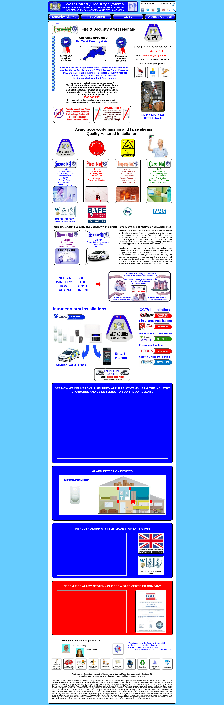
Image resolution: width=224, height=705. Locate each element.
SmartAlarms (121, 356)
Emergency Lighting (151, 345)
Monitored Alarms (71, 365)
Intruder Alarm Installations (79, 309)
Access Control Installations (155, 333)
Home (58, 23)
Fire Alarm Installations (155, 320)
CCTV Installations (155, 310)
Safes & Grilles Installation (154, 356)
